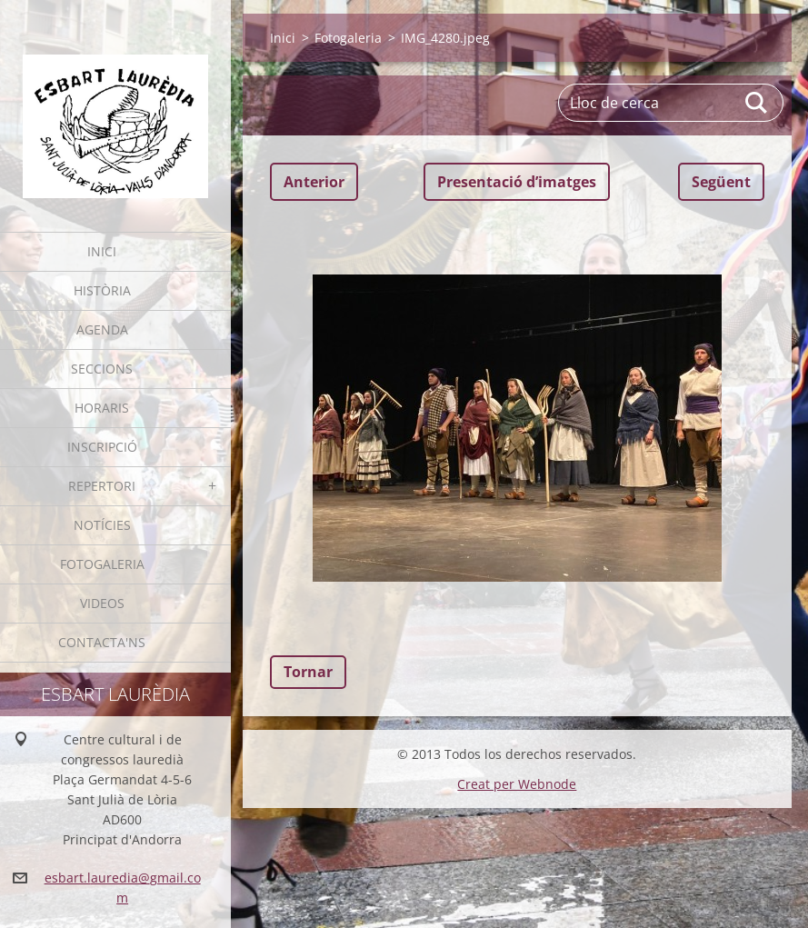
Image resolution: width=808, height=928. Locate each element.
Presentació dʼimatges (516, 182)
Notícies (102, 525)
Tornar (308, 672)
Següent (721, 182)
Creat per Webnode (516, 784)
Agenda (102, 329)
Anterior (314, 182)
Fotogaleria (102, 564)
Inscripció (102, 446)
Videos (102, 603)
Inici (101, 251)
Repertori (101, 485)
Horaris (102, 407)
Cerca (757, 102)
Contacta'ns (101, 642)
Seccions (102, 368)
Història (102, 290)
